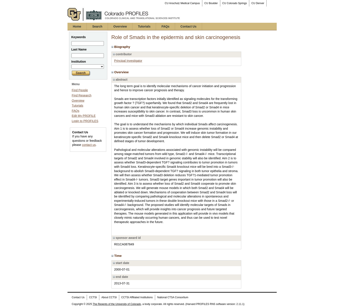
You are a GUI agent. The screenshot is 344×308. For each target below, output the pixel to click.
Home (77, 26)
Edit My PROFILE (84, 115)
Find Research (82, 95)
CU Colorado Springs (234, 3)
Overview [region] (120, 72)
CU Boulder (211, 3)
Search (97, 26)
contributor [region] (122, 54)
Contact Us (188, 26)
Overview (120, 26)
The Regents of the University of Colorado (117, 304)
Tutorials (144, 26)
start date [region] (121, 263)
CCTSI (93, 297)
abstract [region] (120, 79)
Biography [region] (121, 47)
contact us (89, 145)
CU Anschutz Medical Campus (182, 3)
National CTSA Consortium (172, 297)
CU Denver (257, 3)
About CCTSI (109, 297)
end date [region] (120, 277)
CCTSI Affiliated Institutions (137, 297)
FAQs (165, 26)
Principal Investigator (128, 60)
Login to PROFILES (85, 121)
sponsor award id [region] (127, 238)
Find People (80, 90)
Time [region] (117, 255)
